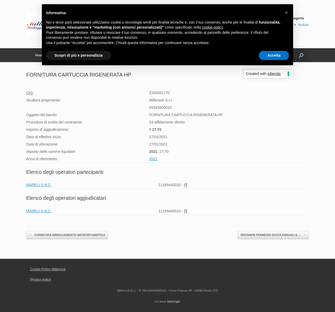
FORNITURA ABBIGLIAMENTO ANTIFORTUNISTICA (67, 235)
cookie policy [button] (212, 27)
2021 (153, 159)
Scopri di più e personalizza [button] (78, 55)
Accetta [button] (274, 55)
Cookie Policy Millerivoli (48, 269)
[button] (286, 12)
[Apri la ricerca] (301, 55)
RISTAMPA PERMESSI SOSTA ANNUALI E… (273, 235)
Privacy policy (40, 279)
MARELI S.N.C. (39, 185)
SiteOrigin (173, 301)
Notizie (303, 25)
